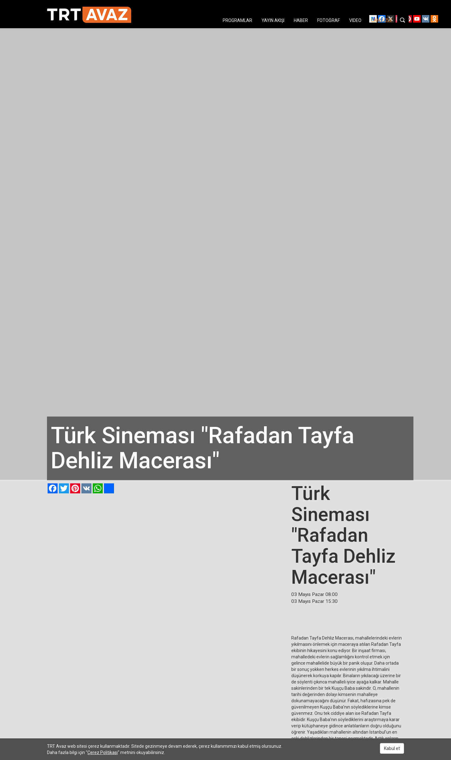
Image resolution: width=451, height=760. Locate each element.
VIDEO (355, 20)
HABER (301, 20)
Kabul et (392, 748)
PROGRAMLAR (237, 20)
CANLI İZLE (381, 20)
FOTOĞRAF (328, 20)
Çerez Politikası (102, 752)
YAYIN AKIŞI (273, 20)
